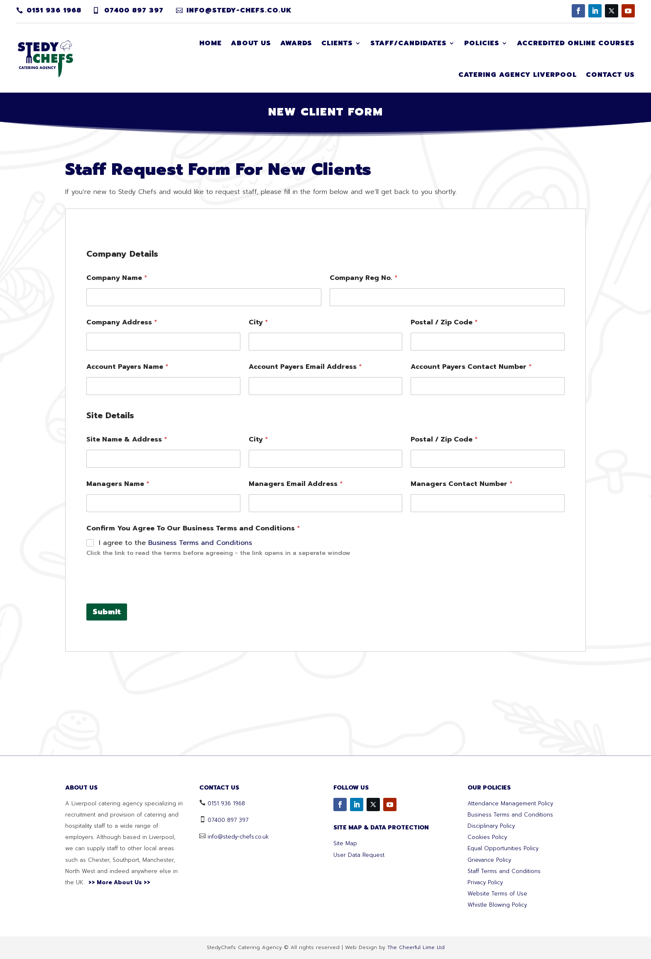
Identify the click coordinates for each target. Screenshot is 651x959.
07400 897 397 (134, 10)
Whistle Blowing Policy (497, 905)
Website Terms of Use (497, 894)
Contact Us (610, 75)
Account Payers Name (127, 486)
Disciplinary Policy (491, 826)
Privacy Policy (485, 882)
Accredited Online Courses (576, 43)
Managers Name (117, 603)
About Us (251, 43)
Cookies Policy (487, 837)
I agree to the (175, 661)
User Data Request (358, 855)
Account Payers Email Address (305, 486)
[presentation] (149, 716)
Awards (296, 43)
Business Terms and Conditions (200, 662)
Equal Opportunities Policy (502, 848)
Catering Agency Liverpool (517, 75)
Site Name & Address (126, 558)
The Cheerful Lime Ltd (416, 947)
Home (210, 43)
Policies (481, 43)
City (258, 441)
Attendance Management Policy (510, 803)
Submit (107, 730)
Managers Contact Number (462, 603)
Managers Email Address (296, 603)
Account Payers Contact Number (471, 486)
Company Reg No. (364, 397)
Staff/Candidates (408, 43)
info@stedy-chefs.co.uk (239, 10)
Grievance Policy (489, 860)
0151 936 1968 (54, 10)
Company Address (121, 441)
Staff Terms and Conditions (504, 871)
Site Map (345, 843)
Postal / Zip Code (444, 441)
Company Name (116, 397)
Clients (337, 43)
